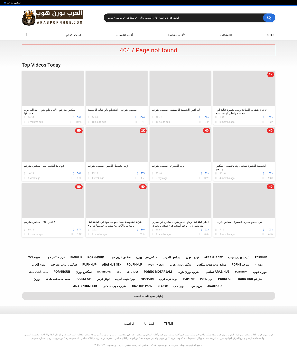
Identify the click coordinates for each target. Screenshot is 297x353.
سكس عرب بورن (146, 257)
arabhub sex (111, 264)
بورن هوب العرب (125, 278)
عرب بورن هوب (239, 257)
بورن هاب (178, 286)
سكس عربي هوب (120, 257)
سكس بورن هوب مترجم (58, 278)
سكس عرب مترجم (64, 264)
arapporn (147, 278)
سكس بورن (84, 272)
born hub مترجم (250, 279)
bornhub (76, 257)
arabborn (104, 271)
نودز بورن (192, 257)
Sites (270, 35)
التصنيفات (226, 35)
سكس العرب (171, 257)
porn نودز (206, 278)
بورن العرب (38, 264)
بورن (37, 279)
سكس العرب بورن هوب (119, 345)
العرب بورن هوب (188, 272)
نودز (119, 271)
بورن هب (259, 264)
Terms (169, 323)
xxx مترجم (34, 257)
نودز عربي (103, 279)
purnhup (89, 264)
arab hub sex (213, 257)
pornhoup (95, 257)
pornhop (189, 278)
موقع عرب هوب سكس (211, 264)
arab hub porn (141, 286)
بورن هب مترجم (156, 264)
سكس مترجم (14, 2)
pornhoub (62, 272)
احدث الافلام (73, 35)
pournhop (83, 278)
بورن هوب (260, 272)
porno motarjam (158, 272)
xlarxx (163, 286)
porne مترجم (241, 264)
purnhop (225, 279)
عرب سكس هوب (55, 257)
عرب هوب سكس (114, 286)
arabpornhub (85, 286)
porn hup (261, 257)
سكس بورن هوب (180, 264)
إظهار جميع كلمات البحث (148, 295)
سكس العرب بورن (38, 271)
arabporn (214, 286)
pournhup (134, 264)
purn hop (241, 271)
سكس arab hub (218, 272)
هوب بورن (132, 271)
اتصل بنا (149, 323)
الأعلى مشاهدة (176, 35)
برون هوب (196, 286)
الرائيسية (27, 35)
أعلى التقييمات (124, 35)
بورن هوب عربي (168, 278)
